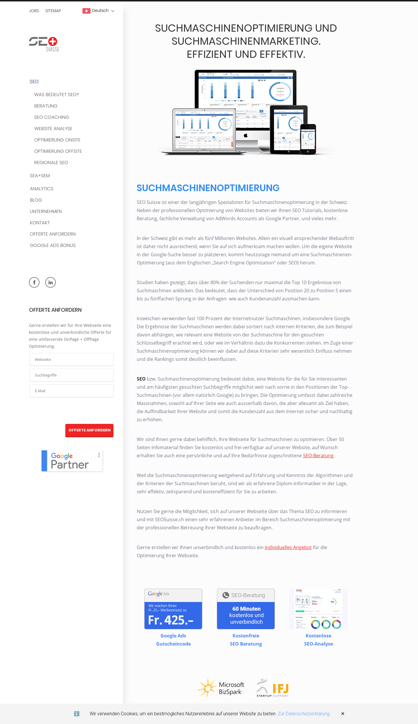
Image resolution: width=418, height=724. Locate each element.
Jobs (34, 11)
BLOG (36, 200)
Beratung (45, 106)
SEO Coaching (51, 117)
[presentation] (72, 411)
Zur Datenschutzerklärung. (304, 713)
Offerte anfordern (53, 234)
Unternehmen (46, 211)
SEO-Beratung (318, 456)
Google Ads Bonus (53, 245)
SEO (34, 81)
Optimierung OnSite (57, 140)
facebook (34, 282)
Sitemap (53, 11)
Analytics (41, 189)
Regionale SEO (51, 162)
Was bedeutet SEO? (56, 94)
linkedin (50, 282)
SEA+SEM (40, 175)
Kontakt (40, 223)
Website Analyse (53, 128)
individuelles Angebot (287, 547)
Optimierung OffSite (58, 151)
